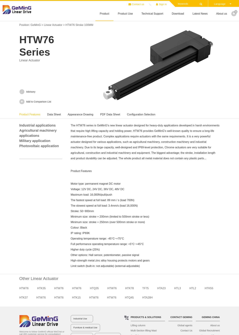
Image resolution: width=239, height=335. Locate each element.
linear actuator (124, 125)
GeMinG (35, 24)
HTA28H (147, 297)
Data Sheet (54, 114)
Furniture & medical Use (85, 327)
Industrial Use (80, 318)
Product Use (125, 13)
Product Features (29, 114)
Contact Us (186, 330)
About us (221, 13)
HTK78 (129, 288)
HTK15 (76, 297)
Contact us (136, 4)
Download (178, 13)
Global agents (184, 325)
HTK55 (209, 288)
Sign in (161, 4)
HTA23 (161, 288)
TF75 (145, 288)
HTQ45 (129, 297)
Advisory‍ (27, 91)
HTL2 (192, 288)
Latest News (200, 13)
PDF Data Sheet (110, 114)
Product (104, 13)
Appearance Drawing (80, 114)
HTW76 (24, 288)
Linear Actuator (53, 24)
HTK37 (23, 297)
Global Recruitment (209, 330)
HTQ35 (94, 288)
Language (222, 3)
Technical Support (152, 13)
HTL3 (177, 288)
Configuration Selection (141, 114)
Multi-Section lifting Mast (144, 330)
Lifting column (138, 325)
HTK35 (41, 288)
